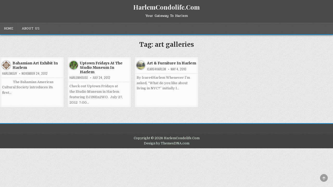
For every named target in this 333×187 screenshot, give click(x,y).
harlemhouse (78, 77)
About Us (31, 28)
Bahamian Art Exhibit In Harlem (35, 65)
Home (8, 28)
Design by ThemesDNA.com (166, 143)
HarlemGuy (9, 73)
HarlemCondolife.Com (166, 7)
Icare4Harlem (156, 69)
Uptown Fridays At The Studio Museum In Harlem (101, 67)
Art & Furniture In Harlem (171, 63)
